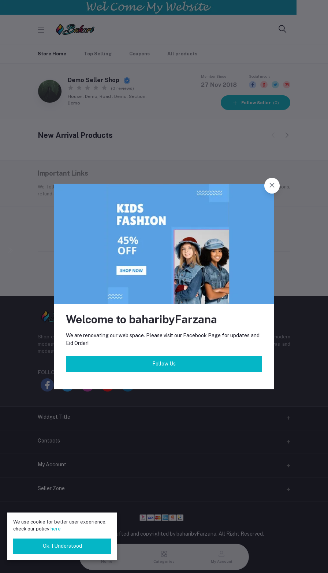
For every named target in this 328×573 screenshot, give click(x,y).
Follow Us (164, 364)
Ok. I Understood (62, 546)
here (56, 529)
